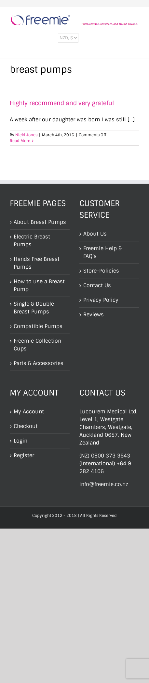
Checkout (26, 426)
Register (24, 455)
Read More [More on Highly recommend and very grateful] (20, 140)
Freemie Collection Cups (37, 344)
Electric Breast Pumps (32, 240)
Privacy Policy (100, 300)
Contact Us (97, 285)
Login (20, 440)
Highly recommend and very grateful (62, 103)
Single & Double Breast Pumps (34, 307)
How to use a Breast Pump (39, 285)
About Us (95, 233)
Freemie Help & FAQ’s (102, 252)
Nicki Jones (26, 135)
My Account (29, 411)
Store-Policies (101, 270)
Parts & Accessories (38, 363)
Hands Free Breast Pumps (37, 263)
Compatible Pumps (38, 326)
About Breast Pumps (40, 222)
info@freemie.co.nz (103, 484)
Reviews (93, 314)
